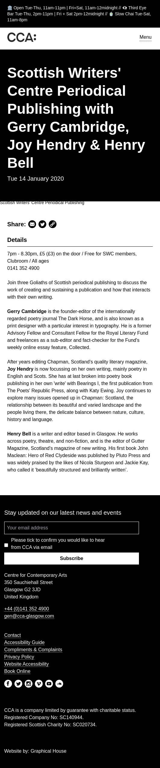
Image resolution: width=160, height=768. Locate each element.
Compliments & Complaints (33, 649)
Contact (12, 635)
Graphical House (48, 751)
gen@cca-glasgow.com (29, 616)
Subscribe (71, 558)
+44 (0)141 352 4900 (26, 608)
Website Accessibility (26, 664)
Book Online (17, 671)
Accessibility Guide (24, 642)
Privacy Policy (19, 656)
